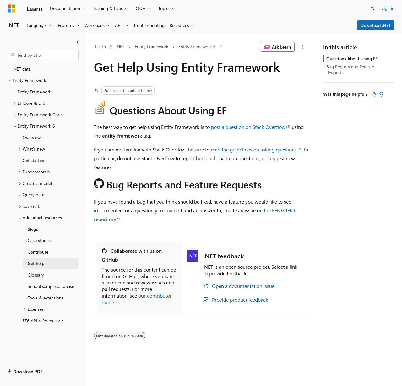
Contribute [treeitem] (38, 252)
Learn (100, 47)
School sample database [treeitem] (51, 286)
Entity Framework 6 (197, 47)
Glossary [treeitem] (36, 275)
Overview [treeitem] (32, 137)
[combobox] (43, 55)
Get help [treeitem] (36, 263)
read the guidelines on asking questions (254, 149)
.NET (120, 47)
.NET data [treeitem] (22, 69)
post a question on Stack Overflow (248, 127)
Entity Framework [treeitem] (34, 92)
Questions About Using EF (352, 58)
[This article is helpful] (374, 94)
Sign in (387, 8)
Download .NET (376, 25)
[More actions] (302, 47)
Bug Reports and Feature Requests (350, 69)
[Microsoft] (12, 8)
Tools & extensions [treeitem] (45, 298)
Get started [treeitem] (33, 160)
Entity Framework (151, 47)
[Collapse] (77, 42)
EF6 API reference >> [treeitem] (43, 321)
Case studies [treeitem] (40, 240)
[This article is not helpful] (381, 94)
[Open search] (372, 8)
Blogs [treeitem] (33, 229)
